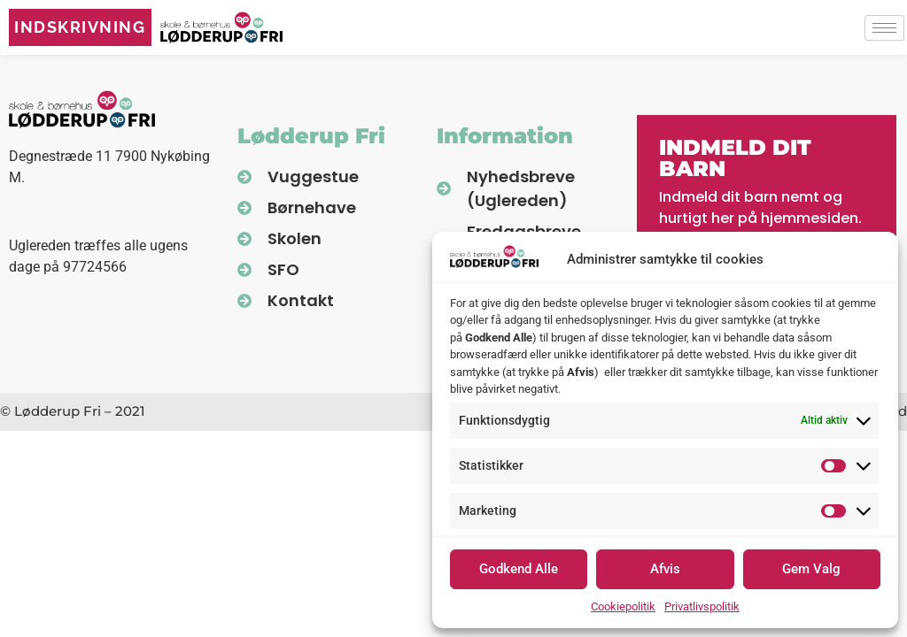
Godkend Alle (518, 569)
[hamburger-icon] (884, 28)
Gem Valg (811, 569)
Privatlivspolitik (702, 606)
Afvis (665, 569)
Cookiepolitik (623, 606)
